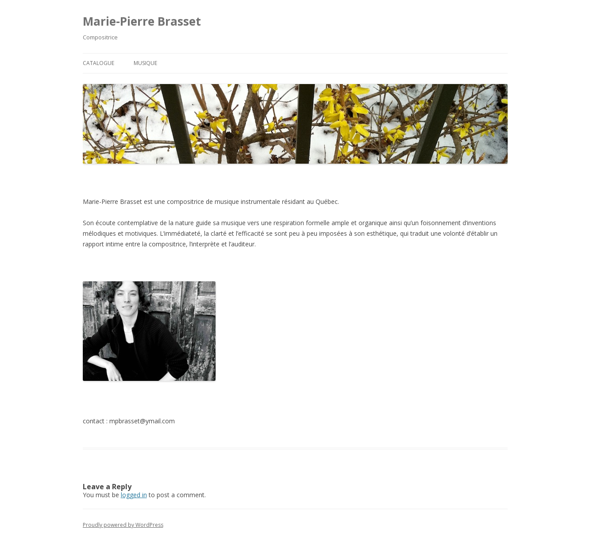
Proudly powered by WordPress (123, 525)
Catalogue (98, 63)
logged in (134, 495)
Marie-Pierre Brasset (142, 21)
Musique (145, 63)
